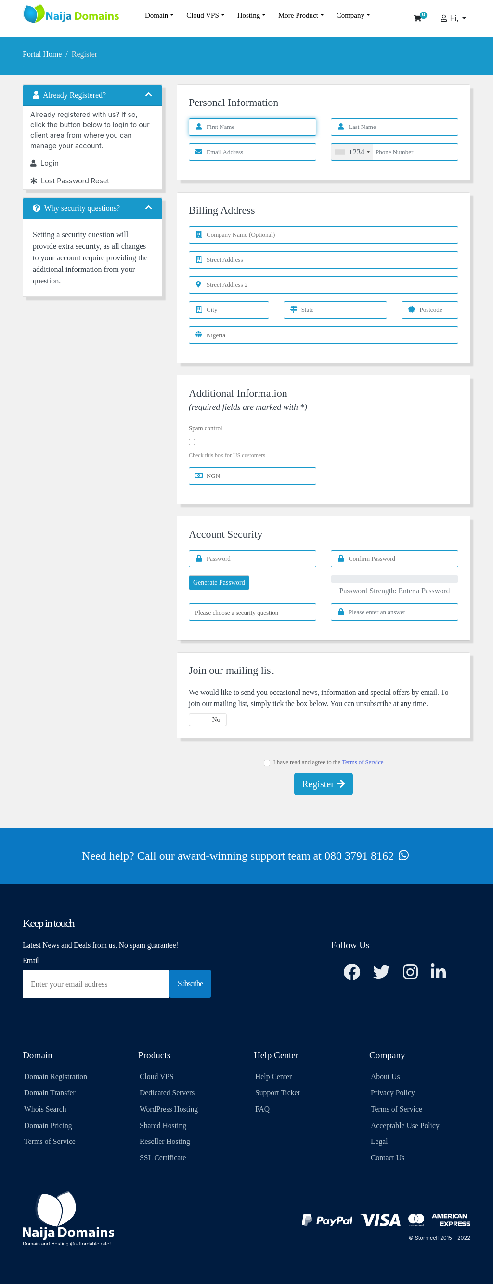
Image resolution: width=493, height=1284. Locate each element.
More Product (298, 15)
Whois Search (45, 1109)
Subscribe (190, 983)
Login (44, 163)
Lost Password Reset (69, 181)
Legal (379, 1141)
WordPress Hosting (169, 1109)
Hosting (248, 15)
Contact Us (387, 1158)
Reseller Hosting (165, 1141)
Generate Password (219, 582)
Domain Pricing (48, 1125)
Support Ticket (277, 1093)
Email (31, 960)
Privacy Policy (393, 1093)
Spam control (205, 428)
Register (323, 784)
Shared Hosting (163, 1125)
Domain (156, 15)
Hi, (450, 18)
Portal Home (42, 54)
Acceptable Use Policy (405, 1125)
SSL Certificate (163, 1158)
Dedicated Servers (167, 1093)
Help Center (273, 1076)
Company (350, 15)
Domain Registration (55, 1076)
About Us (385, 1076)
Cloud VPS (202, 15)
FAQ (262, 1109)
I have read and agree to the (323, 762)
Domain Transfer (50, 1093)
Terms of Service (362, 762)
